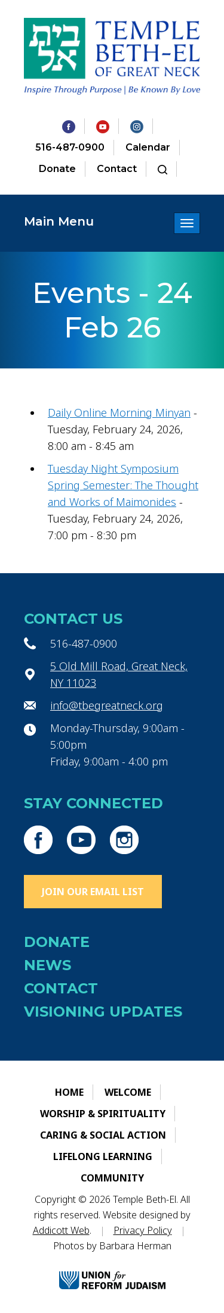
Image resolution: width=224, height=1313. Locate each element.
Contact (117, 168)
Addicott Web (61, 1230)
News (47, 965)
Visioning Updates (103, 1011)
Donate (57, 168)
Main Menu (59, 221)
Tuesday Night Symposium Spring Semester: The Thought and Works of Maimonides (123, 485)
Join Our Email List (93, 891)
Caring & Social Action (103, 1135)
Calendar (147, 147)
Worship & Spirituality (102, 1113)
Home (69, 1092)
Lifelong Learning (102, 1156)
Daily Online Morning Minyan (119, 412)
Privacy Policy (142, 1230)
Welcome (128, 1092)
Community (112, 1177)
